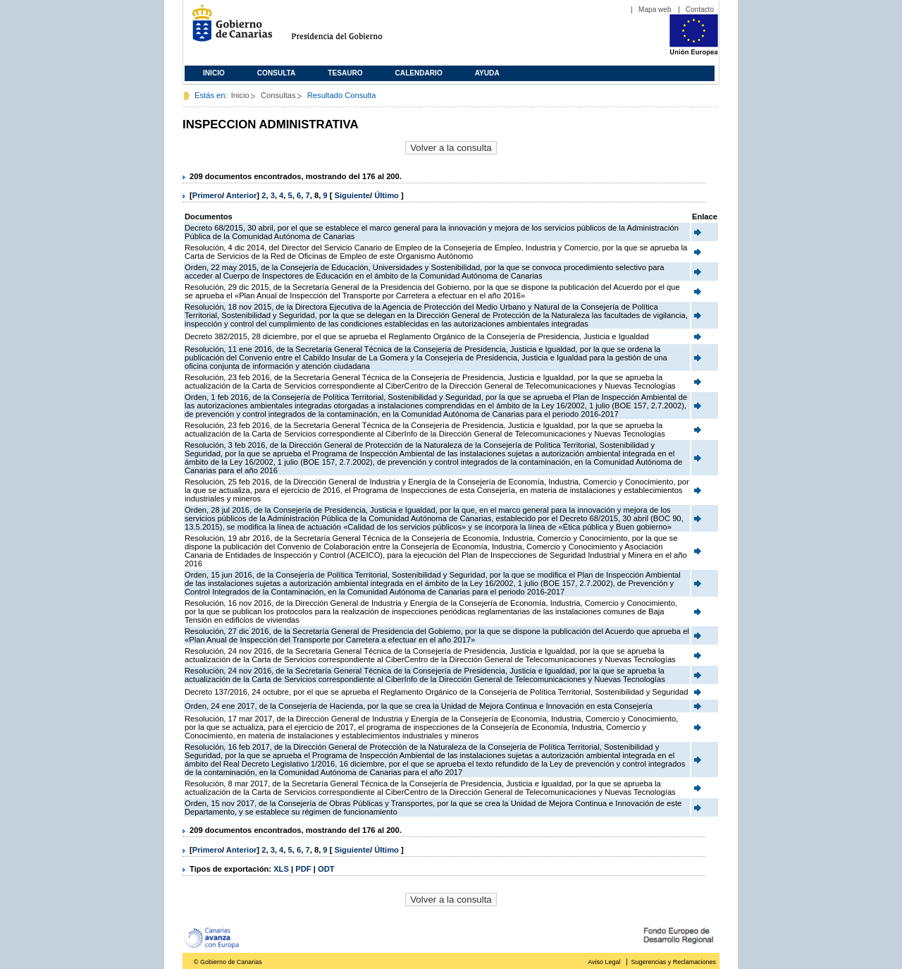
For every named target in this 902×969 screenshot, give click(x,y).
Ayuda (487, 73)
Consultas (278, 95)
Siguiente (352, 195)
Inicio (214, 73)
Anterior (241, 195)
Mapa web (655, 9)
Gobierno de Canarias (228, 28)
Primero (207, 195)
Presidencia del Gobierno (350, 28)
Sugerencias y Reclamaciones (673, 961)
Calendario (419, 73)
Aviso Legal (604, 961)
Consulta (276, 73)
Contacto (700, 9)
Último (387, 195)
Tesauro (345, 73)
